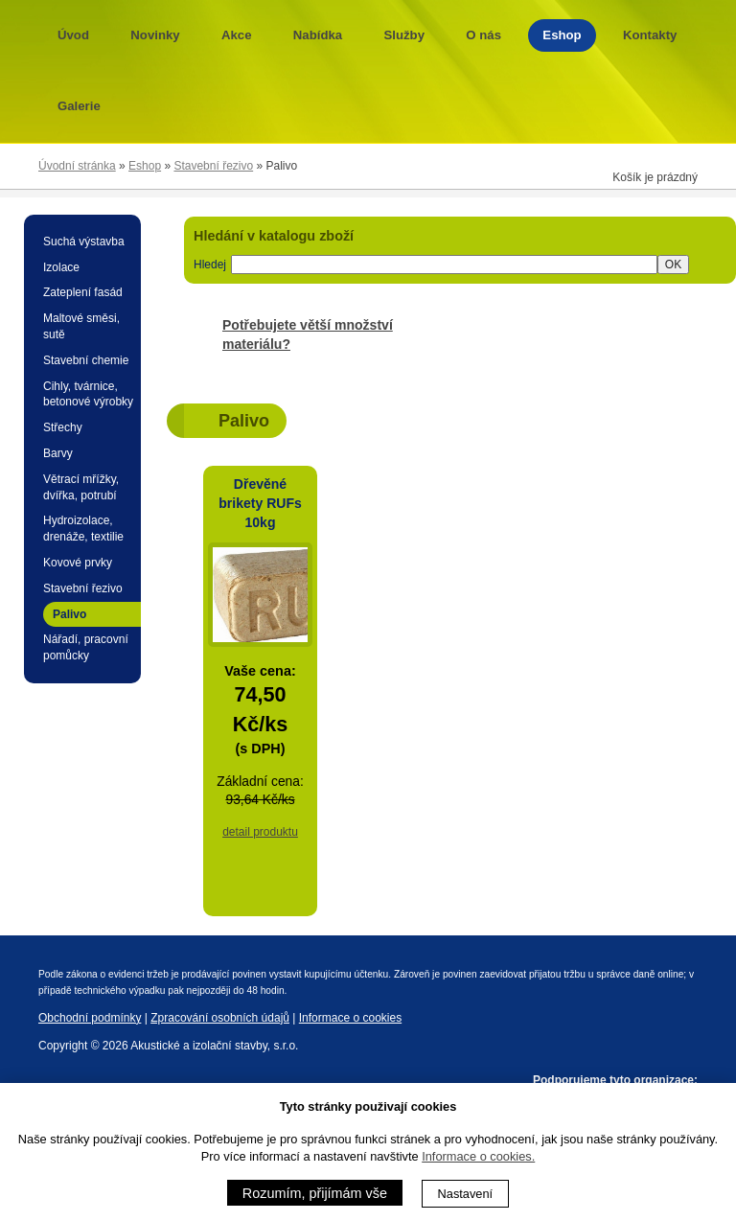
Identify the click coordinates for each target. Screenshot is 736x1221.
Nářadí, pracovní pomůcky (85, 647)
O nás (483, 35)
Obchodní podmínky (89, 1018)
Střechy (62, 427)
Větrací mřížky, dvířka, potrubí (81, 487)
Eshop (561, 35)
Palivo (69, 614)
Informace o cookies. (478, 1156)
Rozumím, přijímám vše (314, 1193)
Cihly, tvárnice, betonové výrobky (88, 394)
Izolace (61, 267)
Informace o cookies (350, 1018)
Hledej (210, 264)
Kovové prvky (77, 562)
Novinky (154, 35)
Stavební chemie (85, 360)
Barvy (58, 453)
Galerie (79, 106)
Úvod (73, 35)
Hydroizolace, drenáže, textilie (83, 528)
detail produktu (260, 832)
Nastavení (466, 1193)
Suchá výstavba (84, 241)
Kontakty (650, 35)
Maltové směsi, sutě (81, 326)
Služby (405, 35)
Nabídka (317, 35)
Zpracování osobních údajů (219, 1018)
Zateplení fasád (83, 292)
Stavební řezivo (213, 166)
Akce (236, 35)
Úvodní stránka (77, 166)
